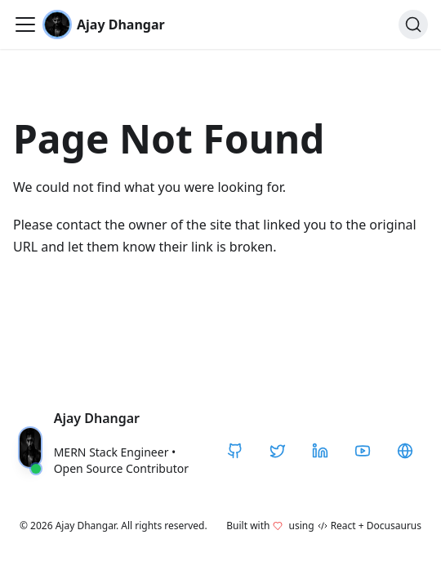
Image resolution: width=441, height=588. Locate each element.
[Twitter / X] (277, 450)
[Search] (413, 24)
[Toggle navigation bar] (25, 24)
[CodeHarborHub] (405, 450)
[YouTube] (362, 450)
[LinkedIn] (320, 450)
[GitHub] (235, 450)
